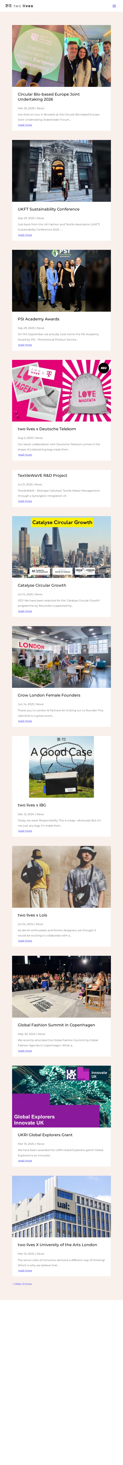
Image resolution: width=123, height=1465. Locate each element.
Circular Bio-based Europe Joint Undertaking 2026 (49, 97)
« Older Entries (22, 1284)
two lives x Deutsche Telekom (47, 429)
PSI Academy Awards (38, 319)
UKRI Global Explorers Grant (45, 1135)
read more (25, 125)
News (40, 108)
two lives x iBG (32, 805)
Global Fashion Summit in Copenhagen (56, 1025)
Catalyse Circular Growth (42, 585)
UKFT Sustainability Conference (49, 209)
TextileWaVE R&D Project (42, 475)
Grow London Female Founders (49, 695)
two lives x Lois (32, 915)
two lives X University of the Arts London (57, 1244)
